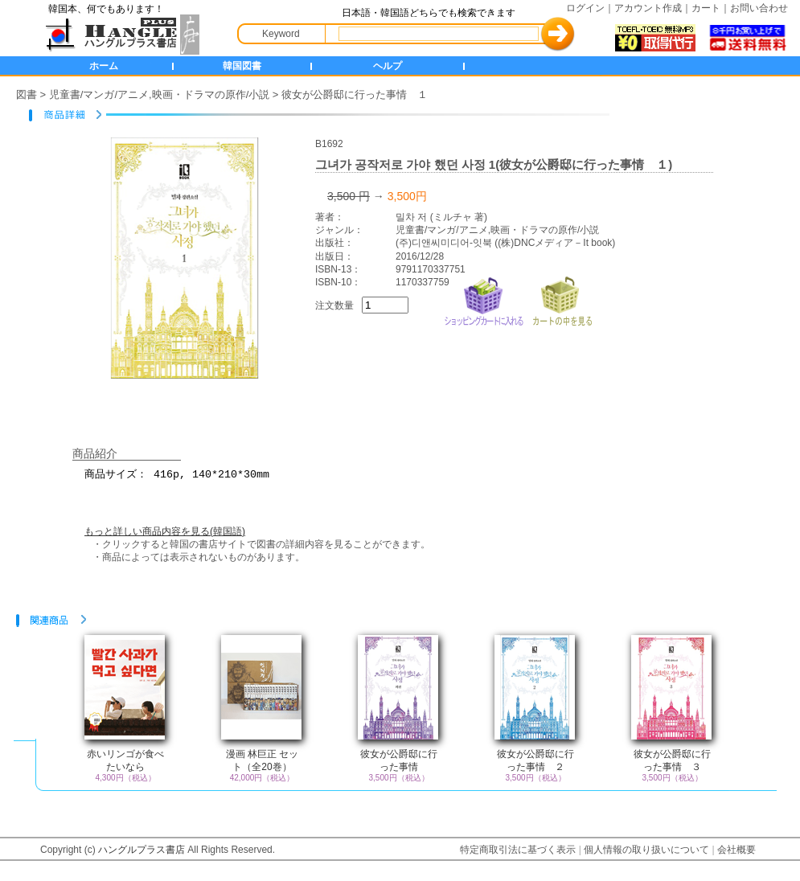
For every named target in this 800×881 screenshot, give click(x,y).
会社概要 (736, 849)
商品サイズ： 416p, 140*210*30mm (410, 481)
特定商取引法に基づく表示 (518, 849)
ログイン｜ (590, 8)
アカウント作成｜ (652, 8)
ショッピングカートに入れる (484, 299)
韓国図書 (242, 66)
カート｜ (710, 8)
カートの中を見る (562, 299)
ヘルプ (387, 66)
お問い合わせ (759, 8)
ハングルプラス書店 (141, 849)
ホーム (103, 66)
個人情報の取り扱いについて (646, 849)
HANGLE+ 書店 (119, 34)
